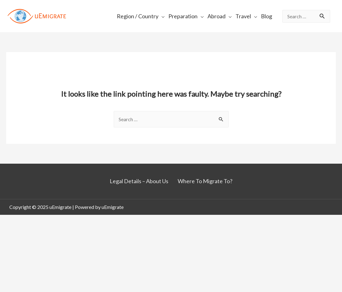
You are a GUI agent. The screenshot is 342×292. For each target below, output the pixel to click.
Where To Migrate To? (205, 181)
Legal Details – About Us (139, 181)
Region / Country (137, 16)
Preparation (183, 16)
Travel (243, 16)
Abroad (216, 16)
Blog (266, 16)
